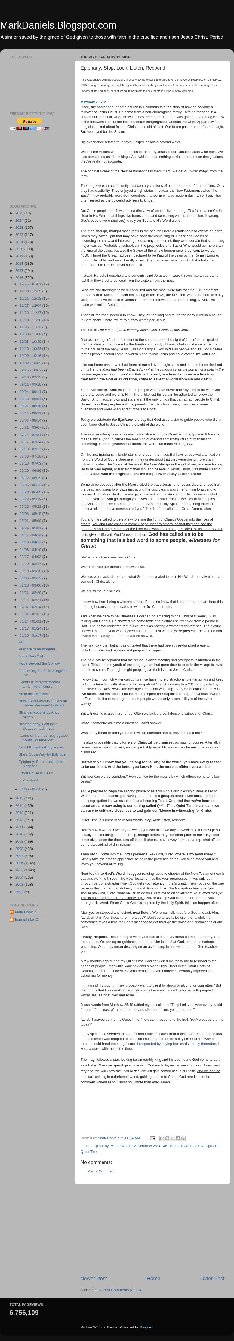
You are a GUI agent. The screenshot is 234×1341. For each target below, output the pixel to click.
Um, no (25, 642)
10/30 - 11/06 (31, 334)
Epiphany (100, 1146)
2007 (19, 856)
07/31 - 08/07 (31, 427)
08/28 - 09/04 (31, 399)
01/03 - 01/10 (31, 789)
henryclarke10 (26, 920)
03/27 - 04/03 (31, 557)
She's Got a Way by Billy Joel (42, 754)
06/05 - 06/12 (31, 485)
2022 (19, 235)
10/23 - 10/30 (31, 341)
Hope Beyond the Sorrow (39, 663)
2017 (19, 271)
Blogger (146, 1327)
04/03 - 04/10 (31, 550)
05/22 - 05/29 (31, 499)
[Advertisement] (105, 1113)
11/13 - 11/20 (31, 320)
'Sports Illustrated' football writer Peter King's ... (40, 684)
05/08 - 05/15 (31, 514)
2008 (19, 849)
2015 (19, 798)
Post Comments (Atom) (122, 1290)
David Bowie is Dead (36, 773)
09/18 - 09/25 (31, 377)
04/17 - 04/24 (31, 535)
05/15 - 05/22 (31, 506)
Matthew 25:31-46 (152, 1146)
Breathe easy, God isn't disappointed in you (38, 726)
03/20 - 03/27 (31, 564)
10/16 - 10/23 (31, 349)
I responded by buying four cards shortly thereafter (176, 1044)
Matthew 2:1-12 (123, 1146)
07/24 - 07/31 (31, 435)
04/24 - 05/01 (31, 528)
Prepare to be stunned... (38, 649)
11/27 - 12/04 (31, 305)
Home (153, 1278)
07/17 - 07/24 (31, 442)
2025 (19, 213)
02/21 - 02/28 (31, 593)
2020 (19, 249)
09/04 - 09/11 (31, 392)
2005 (19, 870)
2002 (19, 892)
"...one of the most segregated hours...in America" (43, 737)
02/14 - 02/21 (31, 600)
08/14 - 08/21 (31, 413)
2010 (19, 834)
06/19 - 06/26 (31, 470)
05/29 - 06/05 (31, 492)
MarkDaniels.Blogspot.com (58, 25)
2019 (19, 256)
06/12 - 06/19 (31, 478)
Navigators (209, 1146)
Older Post (212, 1278)
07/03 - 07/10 (31, 456)
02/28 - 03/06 (31, 585)
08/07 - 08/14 (31, 420)
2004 (19, 877)
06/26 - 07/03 (31, 463)
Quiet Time (89, 1152)
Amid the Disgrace (34, 694)
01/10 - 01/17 (31, 635)
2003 (19, 884)
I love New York (31, 656)
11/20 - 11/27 (31, 313)
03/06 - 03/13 (31, 578)
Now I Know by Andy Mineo (41, 747)
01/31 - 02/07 (31, 614)
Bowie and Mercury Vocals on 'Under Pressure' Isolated (43, 703)
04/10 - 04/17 (31, 542)
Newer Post (93, 1278)
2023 (19, 227)
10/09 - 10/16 (31, 356)
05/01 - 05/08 (31, 521)
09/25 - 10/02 (31, 370)
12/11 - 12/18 (31, 298)
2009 (19, 841)
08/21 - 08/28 (31, 406)
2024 (19, 220)
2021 (19, 242)
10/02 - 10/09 (31, 363)
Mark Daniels (25, 912)
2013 (19, 813)
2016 (19, 278)
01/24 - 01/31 (31, 621)
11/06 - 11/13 (31, 327)
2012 (19, 820)
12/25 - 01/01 (31, 284)
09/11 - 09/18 (31, 384)
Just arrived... (30, 780)
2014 (19, 806)
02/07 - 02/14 (31, 607)
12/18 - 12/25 (31, 291)
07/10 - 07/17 (31, 449)
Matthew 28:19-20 (184, 1146)
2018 (19, 263)
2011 (19, 827)
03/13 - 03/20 (31, 571)
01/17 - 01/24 (31, 628)
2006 (19, 863)
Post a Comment (101, 1171)
